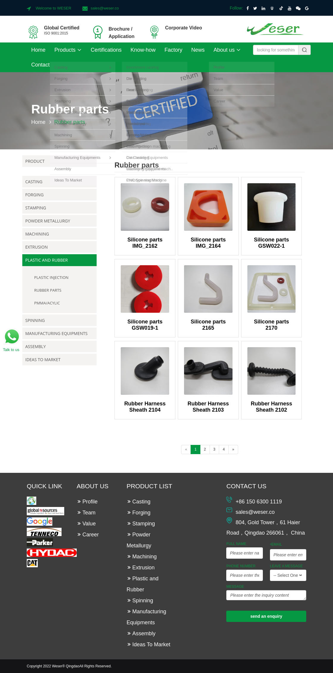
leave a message (286, 566)
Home (38, 50)
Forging (34, 195)
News (198, 50)
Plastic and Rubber (46, 260)
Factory (173, 50)
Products (68, 50)
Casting (34, 181)
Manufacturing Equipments (56, 333)
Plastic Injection (51, 277)
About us (227, 50)
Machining (37, 234)
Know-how (143, 50)
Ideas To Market (42, 359)
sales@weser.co (105, 8)
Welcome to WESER (53, 8)
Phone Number (240, 566)
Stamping (35, 208)
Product (35, 161)
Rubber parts (47, 290)
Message (235, 586)
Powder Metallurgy (47, 221)
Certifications (106, 50)
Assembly (35, 346)
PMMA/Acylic (47, 303)
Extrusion (36, 247)
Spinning (35, 320)
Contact (40, 65)
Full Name (236, 544)
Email (276, 545)
